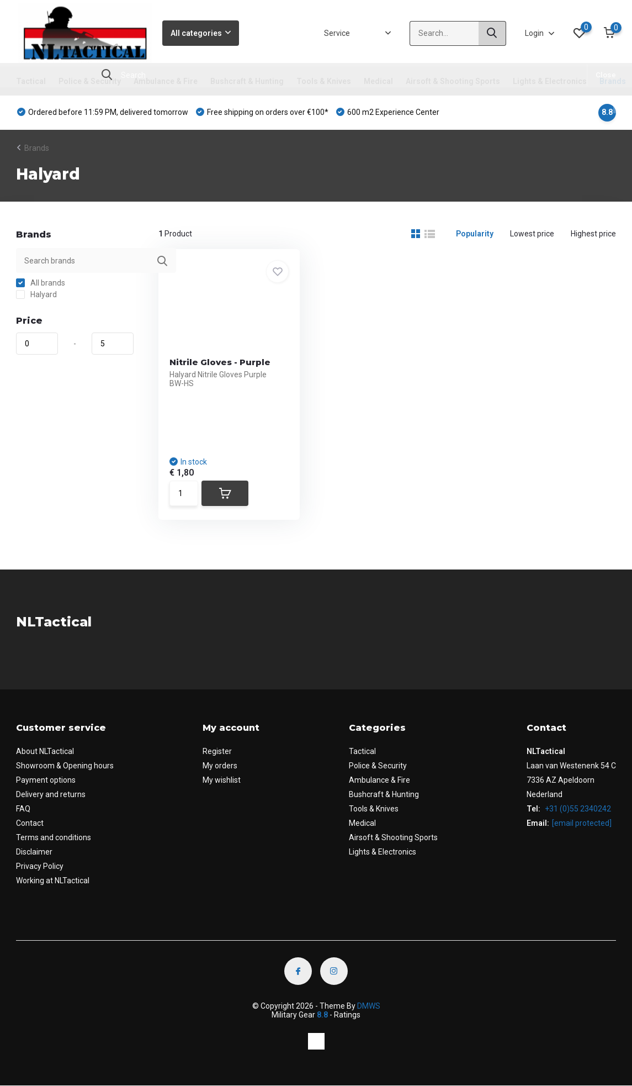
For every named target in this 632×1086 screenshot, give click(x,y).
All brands (40, 282)
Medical (378, 81)
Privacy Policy (39, 866)
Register (217, 751)
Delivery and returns (51, 794)
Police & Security (90, 81)
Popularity (474, 233)
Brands (612, 81)
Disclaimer (34, 851)
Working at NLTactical (52, 880)
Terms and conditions (53, 837)
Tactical (31, 81)
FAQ (23, 808)
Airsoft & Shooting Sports (453, 81)
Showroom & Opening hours (65, 765)
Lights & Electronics (550, 81)
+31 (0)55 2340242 (577, 808)
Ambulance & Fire (166, 81)
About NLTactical (45, 751)
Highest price (593, 233)
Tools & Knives (323, 81)
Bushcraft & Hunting (247, 81)
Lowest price (532, 233)
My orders (220, 765)
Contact (30, 823)
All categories (201, 33)
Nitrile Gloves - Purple (219, 362)
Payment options (46, 780)
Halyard (36, 294)
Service (337, 33)
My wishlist (222, 780)
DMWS (368, 1005)
